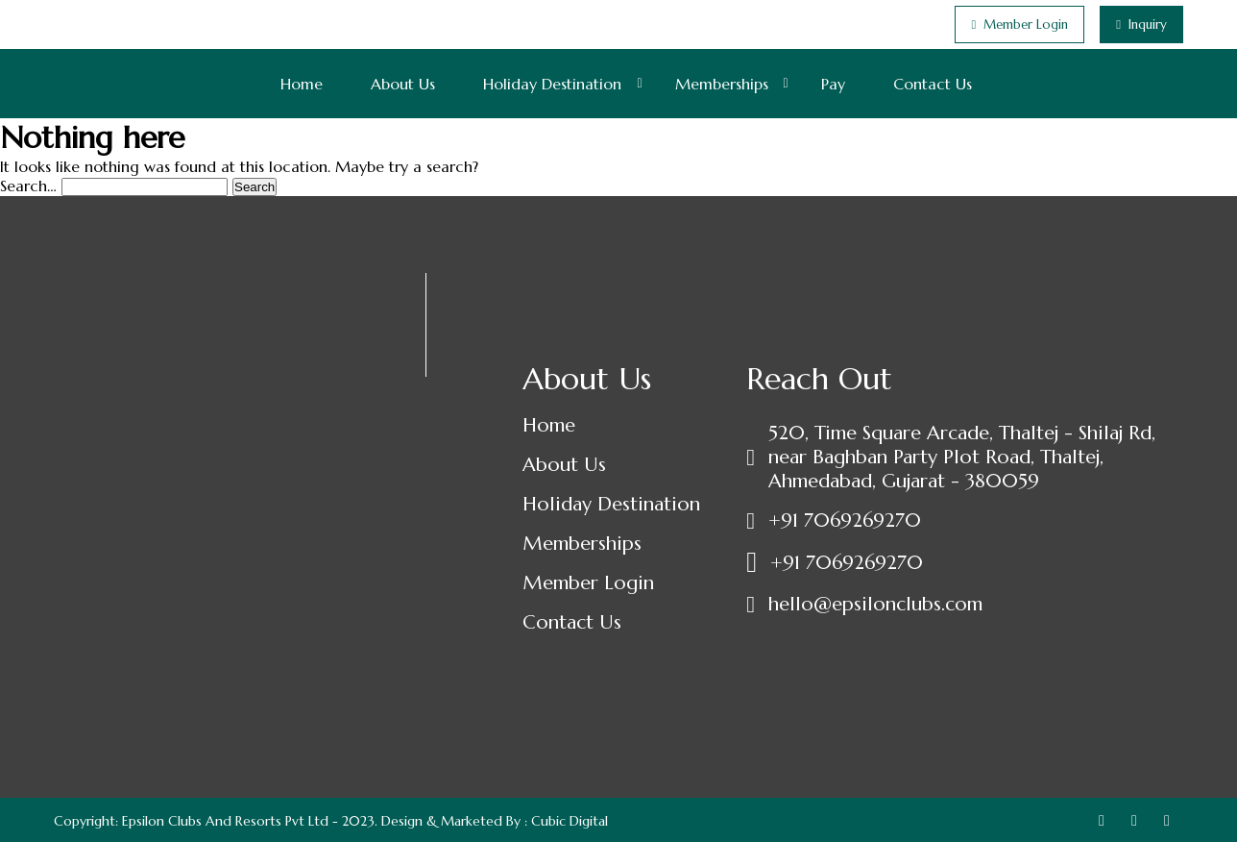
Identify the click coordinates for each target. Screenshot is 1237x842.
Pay (833, 83)
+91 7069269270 (844, 520)
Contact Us (932, 83)
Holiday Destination (552, 83)
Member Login (588, 583)
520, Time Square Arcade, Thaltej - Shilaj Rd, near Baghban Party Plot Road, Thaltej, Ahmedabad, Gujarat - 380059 (961, 457)
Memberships (721, 83)
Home (301, 83)
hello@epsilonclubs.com (875, 604)
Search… (28, 185)
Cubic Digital (569, 821)
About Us (403, 83)
